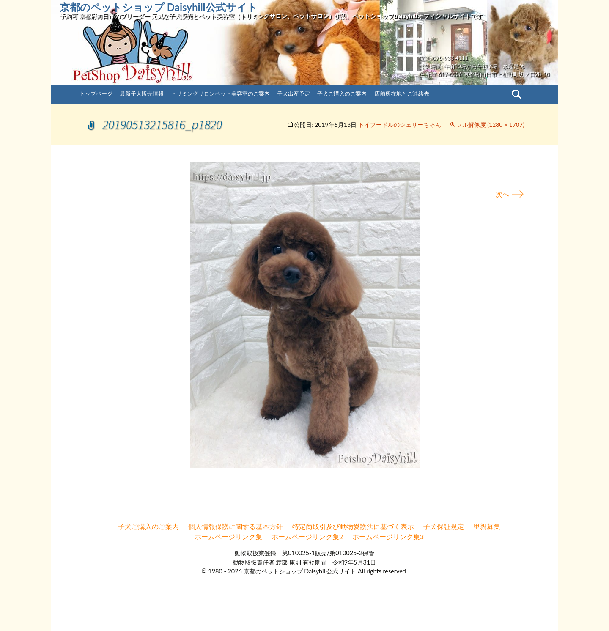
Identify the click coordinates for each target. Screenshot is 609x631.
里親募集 (486, 526)
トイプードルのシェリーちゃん (399, 124)
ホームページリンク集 (228, 536)
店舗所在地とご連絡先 (401, 93)
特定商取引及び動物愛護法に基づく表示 (353, 526)
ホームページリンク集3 (388, 536)
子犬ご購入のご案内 (342, 93)
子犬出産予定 (293, 93)
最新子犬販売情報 (142, 93)
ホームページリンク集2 (307, 536)
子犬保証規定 (443, 526)
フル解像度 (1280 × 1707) (490, 124)
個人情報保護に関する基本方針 (235, 526)
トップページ (96, 93)
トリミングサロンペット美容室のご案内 (220, 93)
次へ (510, 194)
